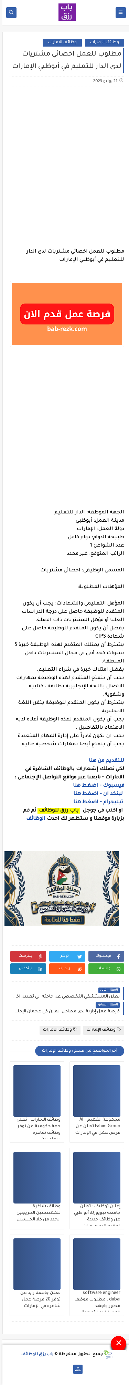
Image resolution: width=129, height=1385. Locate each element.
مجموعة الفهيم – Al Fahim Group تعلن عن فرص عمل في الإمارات (95, 1127)
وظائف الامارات (59, 42)
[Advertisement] (64, 163)
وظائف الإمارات (102, 42)
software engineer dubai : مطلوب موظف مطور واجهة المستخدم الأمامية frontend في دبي (95, 1306)
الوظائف (32, 819)
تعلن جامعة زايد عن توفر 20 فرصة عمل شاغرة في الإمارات (38, 1300)
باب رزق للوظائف (35, 1354)
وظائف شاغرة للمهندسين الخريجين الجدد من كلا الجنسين (36, 1213)
